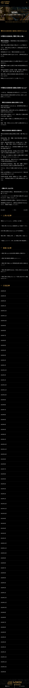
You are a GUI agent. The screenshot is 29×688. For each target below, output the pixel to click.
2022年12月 (4, 444)
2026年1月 (3, 305)
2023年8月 (3, 404)
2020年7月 (3, 568)
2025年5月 (3, 345)
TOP (27, 21)
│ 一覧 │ (14, 210)
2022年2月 (3, 493)
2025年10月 (4, 320)
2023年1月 (3, 439)
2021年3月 (3, 533)
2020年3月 (3, 587)
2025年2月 (3, 360)
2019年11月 (4, 602)
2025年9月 (3, 325)
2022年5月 (3, 479)
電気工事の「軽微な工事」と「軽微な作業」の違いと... (14, 235)
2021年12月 (4, 503)
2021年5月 (3, 523)
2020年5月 (3, 577)
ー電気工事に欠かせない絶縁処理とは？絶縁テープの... (14, 225)
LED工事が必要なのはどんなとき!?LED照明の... (12, 230)
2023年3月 (3, 429)
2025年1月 (3, 365)
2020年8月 (3, 563)
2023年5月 (3, 419)
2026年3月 (3, 296)
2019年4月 (3, 637)
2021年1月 (3, 538)
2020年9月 (3, 558)
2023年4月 (3, 424)
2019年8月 (3, 617)
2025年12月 (4, 310)
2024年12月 (4, 370)
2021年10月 (4, 513)
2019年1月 (3, 652)
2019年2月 (3, 647)
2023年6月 (3, 414)
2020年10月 (4, 553)
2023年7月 (3, 409)
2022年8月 (3, 464)
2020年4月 (3, 582)
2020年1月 (3, 592)
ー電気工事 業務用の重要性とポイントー (11, 258)
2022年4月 (3, 483)
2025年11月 (4, 315)
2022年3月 (3, 488)
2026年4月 (3, 291)
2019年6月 (3, 627)
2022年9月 (3, 459)
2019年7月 (3, 622)
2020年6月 (3, 572)
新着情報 (24, 21)
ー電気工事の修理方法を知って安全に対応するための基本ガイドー (14, 270)
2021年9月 (3, 518)
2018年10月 (4, 666)
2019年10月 (4, 607)
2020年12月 (4, 543)
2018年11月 (4, 661)
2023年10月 (4, 394)
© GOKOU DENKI (4, 5)
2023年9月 (3, 399)
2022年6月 (3, 474)
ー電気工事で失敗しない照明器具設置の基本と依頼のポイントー (14, 264)
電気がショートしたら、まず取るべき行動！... (12, 221)
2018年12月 (4, 657)
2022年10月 (4, 454)
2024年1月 (3, 380)
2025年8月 (3, 330)
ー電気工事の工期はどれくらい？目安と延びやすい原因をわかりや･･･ (14, 277)
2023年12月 (4, 385)
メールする (22, 686)
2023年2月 (3, 434)
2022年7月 (3, 469)
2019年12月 (4, 597)
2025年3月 (3, 355)
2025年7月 (3, 335)
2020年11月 (4, 548)
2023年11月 (4, 390)
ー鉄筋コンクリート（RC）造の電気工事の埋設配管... (14, 240)
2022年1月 (3, 498)
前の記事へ (3, 210)
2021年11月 (4, 508)
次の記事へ (26, 210)
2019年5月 (3, 632)
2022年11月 (4, 449)
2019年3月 (3, 642)
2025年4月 (3, 350)
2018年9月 (3, 671)
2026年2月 (3, 301)
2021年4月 (3, 528)
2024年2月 (3, 375)
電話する (7, 686)
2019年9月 (3, 612)
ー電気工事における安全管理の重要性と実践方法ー (13, 253)
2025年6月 (3, 340)
